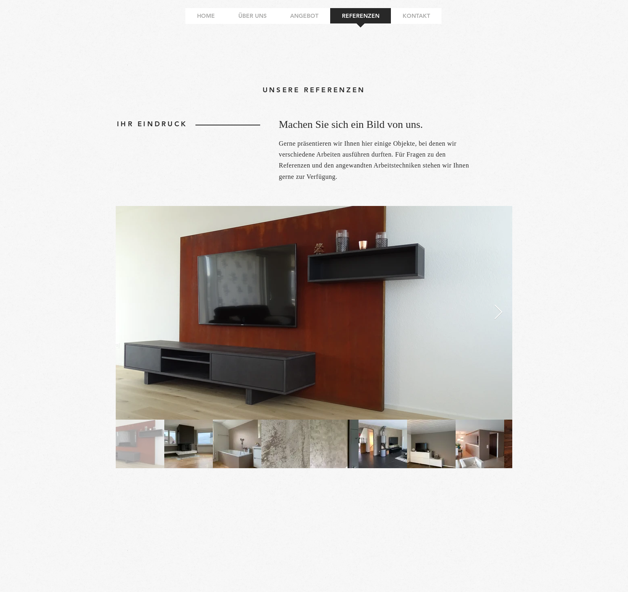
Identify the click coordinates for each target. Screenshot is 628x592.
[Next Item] (498, 312)
